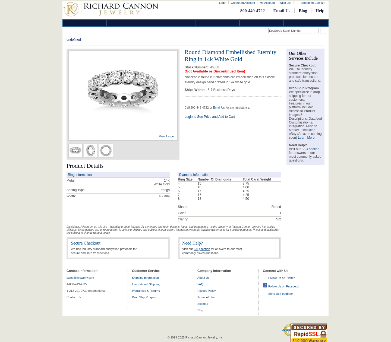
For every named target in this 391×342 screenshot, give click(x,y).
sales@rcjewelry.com (80, 277)
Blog (303, 10)
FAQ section (202, 249)
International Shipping (146, 284)
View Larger (167, 136)
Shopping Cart (312, 2)
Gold (129, 23)
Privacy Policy (206, 290)
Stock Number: (197, 67)
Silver (173, 23)
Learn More (306, 138)
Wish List (285, 2)
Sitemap (202, 303)
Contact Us (74, 297)
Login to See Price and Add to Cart (210, 117)
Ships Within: (195, 90)
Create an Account (243, 2)
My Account (267, 2)
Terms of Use (206, 297)
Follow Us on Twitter (281, 278)
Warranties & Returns (146, 290)
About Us (203, 277)
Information (262, 23)
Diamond (85, 23)
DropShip (306, 23)
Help (320, 10)
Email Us (281, 10)
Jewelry (217, 23)
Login (222, 2)
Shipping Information (145, 277)
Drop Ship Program (144, 297)
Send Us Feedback (280, 293)
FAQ (200, 284)
